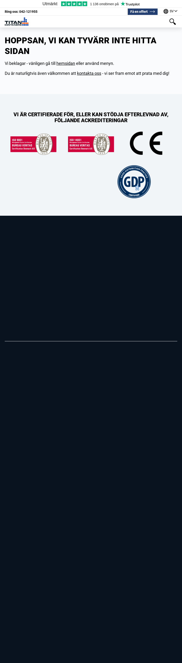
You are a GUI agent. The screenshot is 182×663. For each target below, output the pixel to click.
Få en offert (139, 11)
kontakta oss (89, 73)
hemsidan (65, 63)
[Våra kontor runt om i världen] (170, 11)
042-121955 (21, 11)
